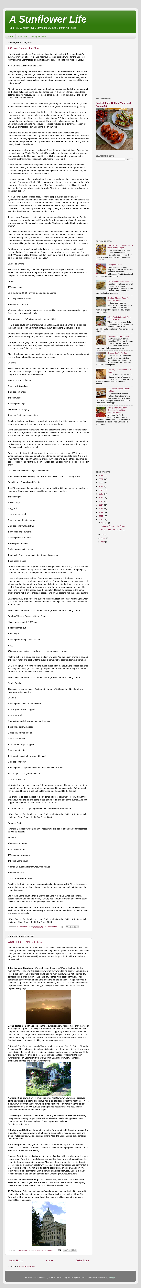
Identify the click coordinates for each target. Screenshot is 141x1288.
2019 (101, 486)
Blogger (112, 1277)
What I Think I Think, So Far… (25, 942)
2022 (101, 475)
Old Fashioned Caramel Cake (120, 281)
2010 (101, 520)
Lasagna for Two (114, 265)
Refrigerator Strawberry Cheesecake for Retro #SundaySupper (117, 410)
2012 (101, 512)
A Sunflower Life (48, 19)
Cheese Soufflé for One (117, 353)
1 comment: (50, 1250)
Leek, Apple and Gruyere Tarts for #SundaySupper (120, 246)
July (103, 534)
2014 (101, 505)
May (103, 542)
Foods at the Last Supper (118, 336)
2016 (101, 497)
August (104, 523)
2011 (101, 516)
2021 (101, 479)
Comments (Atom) (27, 1266)
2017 (101, 494)
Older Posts (83, 1260)
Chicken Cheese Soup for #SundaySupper (118, 299)
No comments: (51, 927)
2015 (101, 501)
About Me (22, 36)
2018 (101, 490)
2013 (101, 509)
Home (10, 36)
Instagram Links (38, 36)
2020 (101, 483)
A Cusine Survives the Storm (113, 526)
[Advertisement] (29, 67)
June (103, 538)
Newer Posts (15, 1260)
